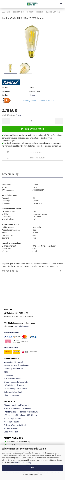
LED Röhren (32, 415)
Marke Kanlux (10, 271)
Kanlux (32, 95)
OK (32, 468)
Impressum (8, 375)
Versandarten (11, 347)
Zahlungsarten (11, 332)
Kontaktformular (22, 326)
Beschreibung (10, 174)
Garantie (15, 395)
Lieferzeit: (6, 91)
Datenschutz (22, 382)
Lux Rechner (27, 408)
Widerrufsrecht (10, 382)
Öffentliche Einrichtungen (14, 385)
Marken (7, 428)
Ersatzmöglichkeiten (12, 418)
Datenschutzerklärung (22, 463)
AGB (5, 379)
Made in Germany (11, 422)
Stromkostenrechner (12, 408)
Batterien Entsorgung (13, 392)
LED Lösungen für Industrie (15, 415)
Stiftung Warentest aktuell (15, 425)
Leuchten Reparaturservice (15, 389)
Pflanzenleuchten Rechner (15, 412)
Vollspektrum (32, 412)
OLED (6, 432)
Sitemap (14, 428)
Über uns (7, 395)
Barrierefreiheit (14, 379)
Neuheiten (13, 432)
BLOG (6, 372)
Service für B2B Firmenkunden (16, 365)
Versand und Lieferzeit (13, 362)
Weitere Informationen (32, 474)
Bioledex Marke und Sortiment (17, 405)
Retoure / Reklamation (13, 369)
